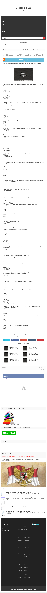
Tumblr (33, 339)
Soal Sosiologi (20, 573)
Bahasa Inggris (20, 529)
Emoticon (5, 376)
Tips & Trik (26, 580)
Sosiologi (19, 580)
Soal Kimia (26, 564)
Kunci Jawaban (27, 537)
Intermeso (26, 534)
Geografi (19, 534)
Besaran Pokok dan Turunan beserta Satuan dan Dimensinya (19, 497)
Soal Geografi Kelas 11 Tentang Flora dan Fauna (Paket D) (14, 360)
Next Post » (42, 369)
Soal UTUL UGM (27, 577)
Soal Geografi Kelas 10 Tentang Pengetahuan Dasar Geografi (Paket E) (34, 360)
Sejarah (19, 547)
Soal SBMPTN (26, 567)
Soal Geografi (20, 564)
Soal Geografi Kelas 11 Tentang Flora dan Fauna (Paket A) (34, 354)
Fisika (25, 532)
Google (24, 339)
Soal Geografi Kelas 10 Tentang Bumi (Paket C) (14, 354)
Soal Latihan (20, 567)
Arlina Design (13, 589)
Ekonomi (19, 532)
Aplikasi (19, 524)
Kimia (19, 537)
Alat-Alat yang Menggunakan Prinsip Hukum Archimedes (18, 492)
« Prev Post (4, 368)
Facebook (16, 339)
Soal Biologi (26, 551)
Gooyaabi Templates (28, 589)
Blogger (34, 589)
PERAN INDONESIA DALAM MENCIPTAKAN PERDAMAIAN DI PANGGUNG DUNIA (18, 456)
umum (19, 582)
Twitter (7, 339)
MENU (43, 2)
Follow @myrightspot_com (24, 450)
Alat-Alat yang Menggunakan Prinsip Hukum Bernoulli (17, 501)
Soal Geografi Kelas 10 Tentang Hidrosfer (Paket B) (15, 348)
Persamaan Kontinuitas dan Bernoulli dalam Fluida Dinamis (19, 511)
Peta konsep (26, 544)
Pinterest (41, 339)
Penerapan (20, 544)
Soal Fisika (26, 561)
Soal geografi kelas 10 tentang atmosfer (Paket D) (34, 348)
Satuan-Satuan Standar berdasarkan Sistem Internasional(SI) (19, 506)
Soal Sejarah (20, 570)
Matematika (20, 540)
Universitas (26, 582)
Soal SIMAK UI (26, 570)
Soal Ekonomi (26, 559)
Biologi (25, 529)
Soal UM (19, 577)
